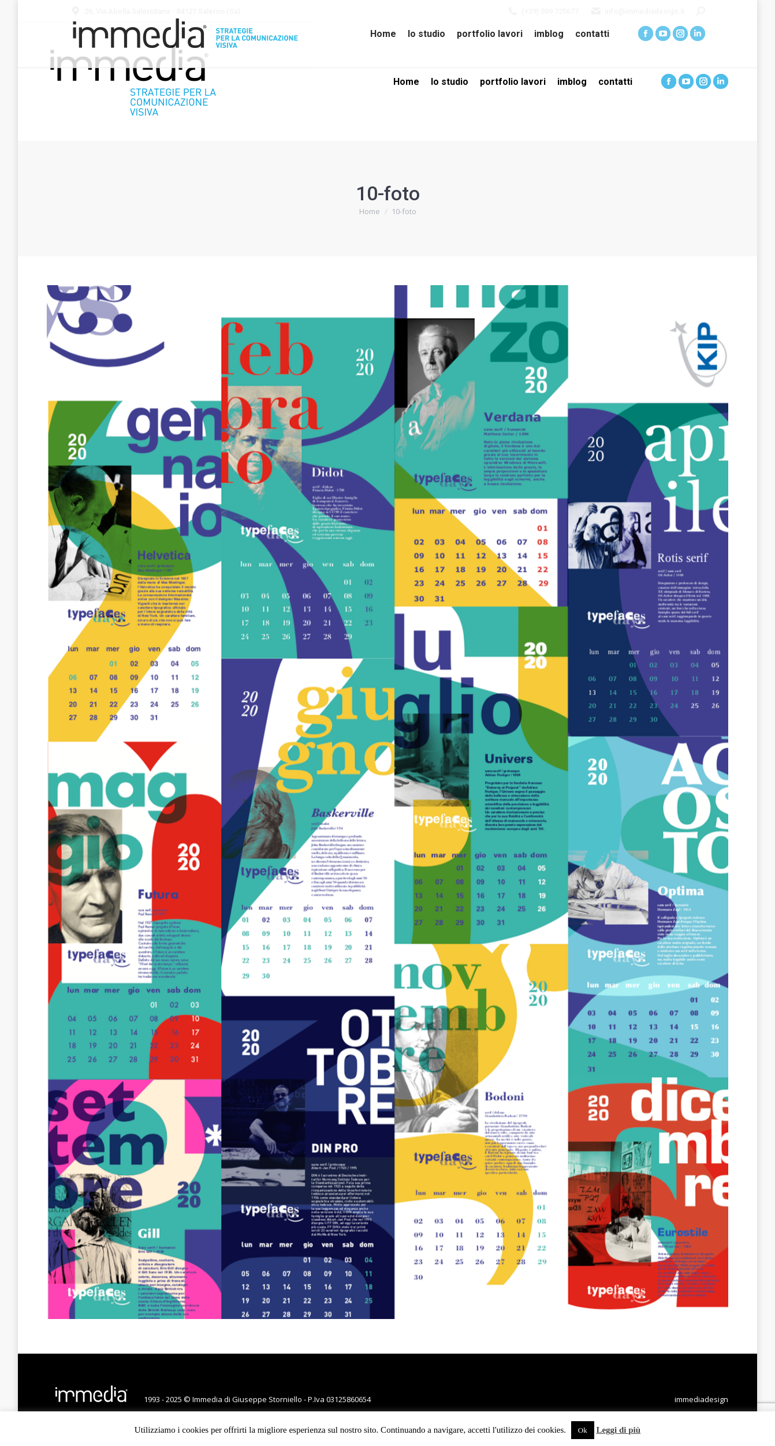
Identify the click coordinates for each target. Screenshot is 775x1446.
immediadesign (701, 1399)
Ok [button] (582, 1430)
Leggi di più (618, 1429)
